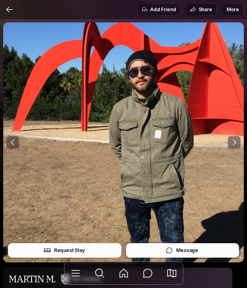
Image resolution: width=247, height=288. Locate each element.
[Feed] (123, 273)
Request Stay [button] (64, 250)
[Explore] (99, 273)
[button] (171, 273)
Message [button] (182, 250)
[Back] (9, 9)
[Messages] (147, 273)
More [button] (233, 9)
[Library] (75, 273)
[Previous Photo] (12, 142)
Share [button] (201, 9)
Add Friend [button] (158, 9)
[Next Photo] (234, 142)
